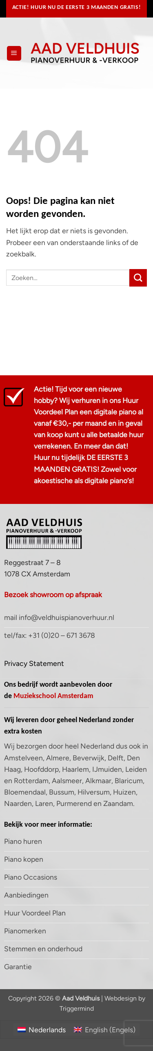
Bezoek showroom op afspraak (53, 594)
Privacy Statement (34, 663)
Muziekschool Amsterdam (53, 695)
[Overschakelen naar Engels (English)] (105, 1029)
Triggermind (77, 1008)
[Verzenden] (138, 278)
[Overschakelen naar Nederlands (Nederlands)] (41, 1029)
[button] (14, 53)
